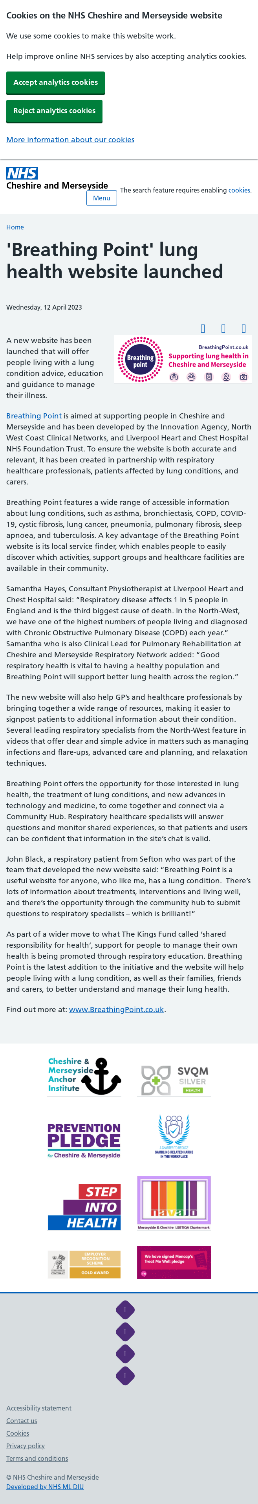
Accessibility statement (38, 1408)
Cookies (17, 1433)
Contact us (21, 1421)
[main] (129, 641)
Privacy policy (25, 1446)
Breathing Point (34, 415)
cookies (239, 190)
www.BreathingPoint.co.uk (116, 1009)
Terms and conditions (37, 1458)
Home (15, 227)
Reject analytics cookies (54, 110)
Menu (101, 198)
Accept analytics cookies (55, 82)
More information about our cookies (70, 139)
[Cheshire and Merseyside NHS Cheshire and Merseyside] (57, 178)
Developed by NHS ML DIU (45, 1487)
